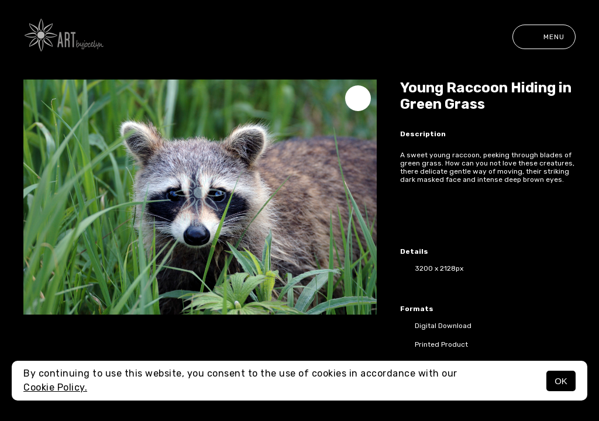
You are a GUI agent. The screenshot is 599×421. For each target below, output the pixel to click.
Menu (544, 37)
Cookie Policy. (55, 387)
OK (561, 381)
